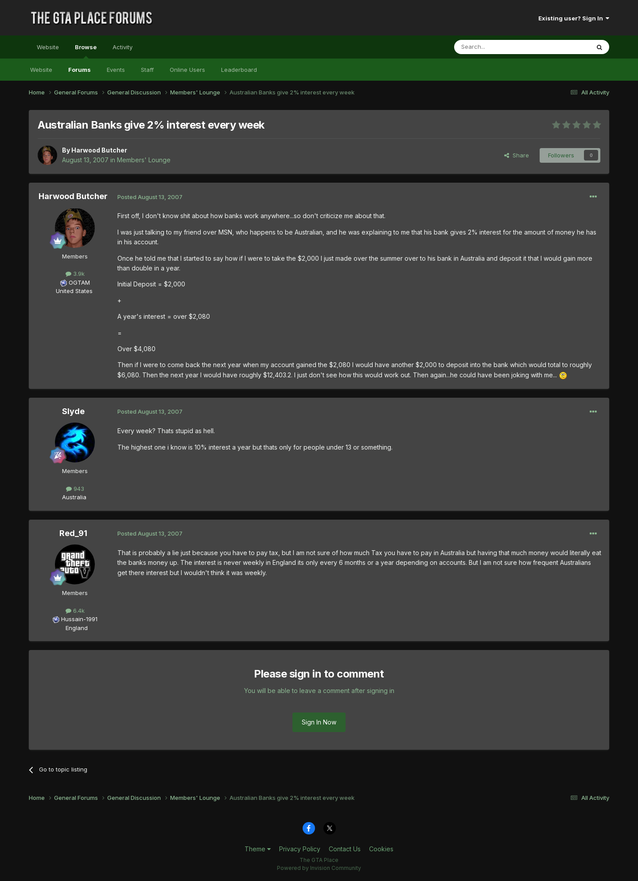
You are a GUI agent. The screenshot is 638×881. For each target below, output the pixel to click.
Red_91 (73, 533)
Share (516, 155)
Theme (258, 849)
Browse (86, 51)
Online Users (187, 69)
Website (48, 47)
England (74, 627)
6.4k (75, 610)
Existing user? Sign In (573, 18)
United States (74, 290)
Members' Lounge (144, 160)
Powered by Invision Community (319, 868)
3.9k (75, 273)
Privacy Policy (299, 849)
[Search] (499, 47)
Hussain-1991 (79, 619)
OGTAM (79, 282)
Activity (122, 47)
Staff (147, 69)
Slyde (73, 411)
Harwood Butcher (99, 150)
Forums (79, 69)
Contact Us (345, 849)
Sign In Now (319, 722)
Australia (74, 497)
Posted (150, 196)
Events (116, 69)
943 (75, 488)
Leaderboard (239, 69)
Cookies (381, 849)
